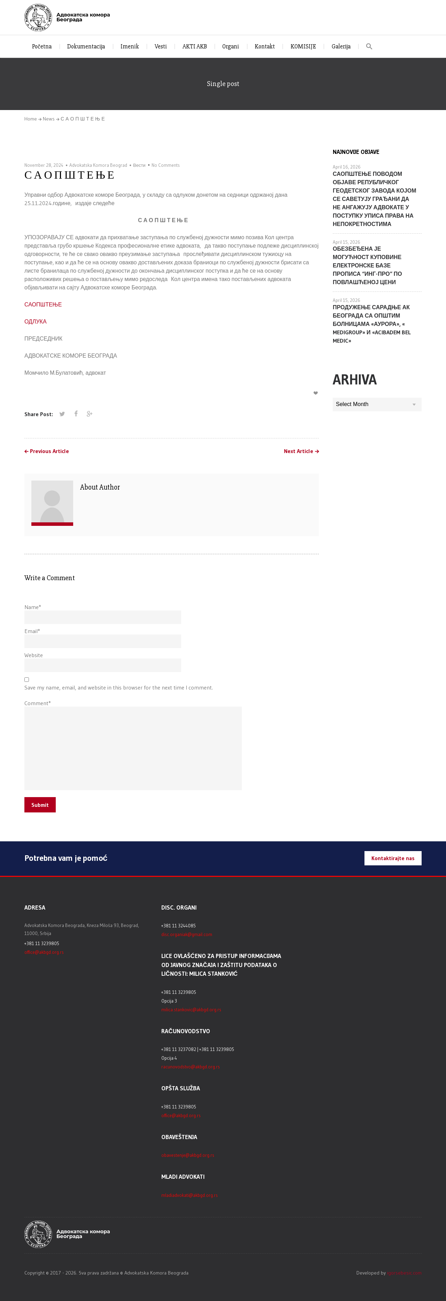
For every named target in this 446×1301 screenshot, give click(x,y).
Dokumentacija (86, 46)
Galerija (341, 46)
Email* (32, 631)
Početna (42, 46)
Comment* (37, 703)
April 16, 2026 (347, 167)
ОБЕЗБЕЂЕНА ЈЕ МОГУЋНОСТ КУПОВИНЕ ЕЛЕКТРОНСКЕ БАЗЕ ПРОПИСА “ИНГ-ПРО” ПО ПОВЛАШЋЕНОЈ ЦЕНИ (367, 265)
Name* (32, 606)
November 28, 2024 (43, 165)
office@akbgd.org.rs (44, 952)
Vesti (161, 46)
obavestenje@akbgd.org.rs (187, 1155)
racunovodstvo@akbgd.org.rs (190, 1066)
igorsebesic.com (404, 1273)
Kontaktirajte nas (393, 858)
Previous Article (49, 451)
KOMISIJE (303, 46)
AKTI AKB (195, 46)
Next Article (298, 451)
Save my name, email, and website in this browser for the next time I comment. (118, 687)
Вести (139, 165)
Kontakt (265, 46)
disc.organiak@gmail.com (186, 934)
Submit (40, 804)
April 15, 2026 (346, 242)
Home (30, 119)
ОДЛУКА (35, 321)
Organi (230, 46)
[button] (369, 46)
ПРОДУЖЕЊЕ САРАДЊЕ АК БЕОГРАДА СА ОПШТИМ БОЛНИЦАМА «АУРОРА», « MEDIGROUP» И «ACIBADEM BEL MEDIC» (371, 324)
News (49, 119)
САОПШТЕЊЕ (43, 304)
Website (33, 655)
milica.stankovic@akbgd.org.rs (191, 1009)
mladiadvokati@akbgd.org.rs (189, 1195)
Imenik (130, 46)
